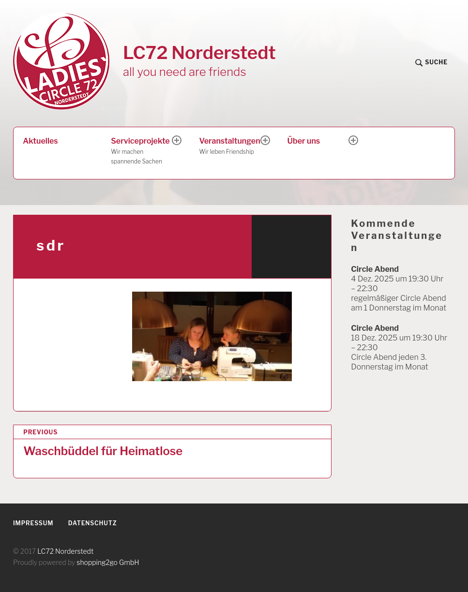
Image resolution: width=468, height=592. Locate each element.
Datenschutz (92, 523)
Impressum (33, 523)
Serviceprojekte (142, 151)
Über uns (303, 141)
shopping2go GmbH (107, 562)
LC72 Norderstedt (199, 52)
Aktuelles (40, 141)
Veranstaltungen (230, 146)
